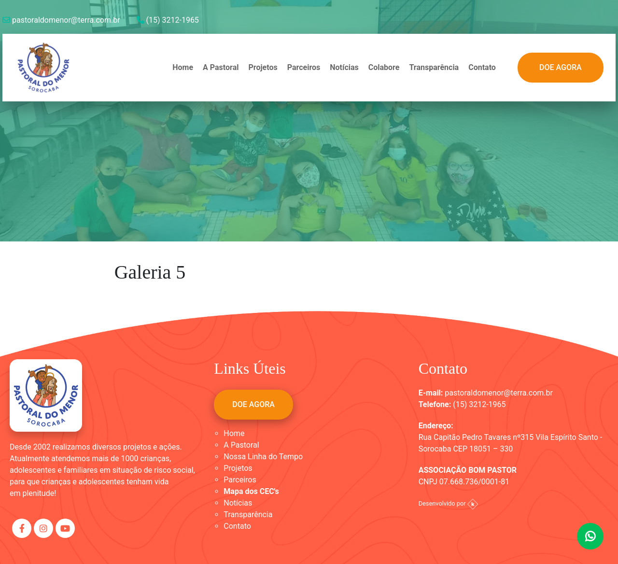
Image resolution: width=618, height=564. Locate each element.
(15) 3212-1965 (168, 20)
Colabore (384, 67)
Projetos (262, 67)
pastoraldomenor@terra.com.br (61, 20)
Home (182, 67)
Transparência (434, 67)
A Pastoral (221, 67)
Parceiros (304, 67)
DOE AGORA (560, 67)
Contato (482, 67)
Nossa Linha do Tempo (263, 456)
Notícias (344, 67)
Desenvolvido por (448, 503)
